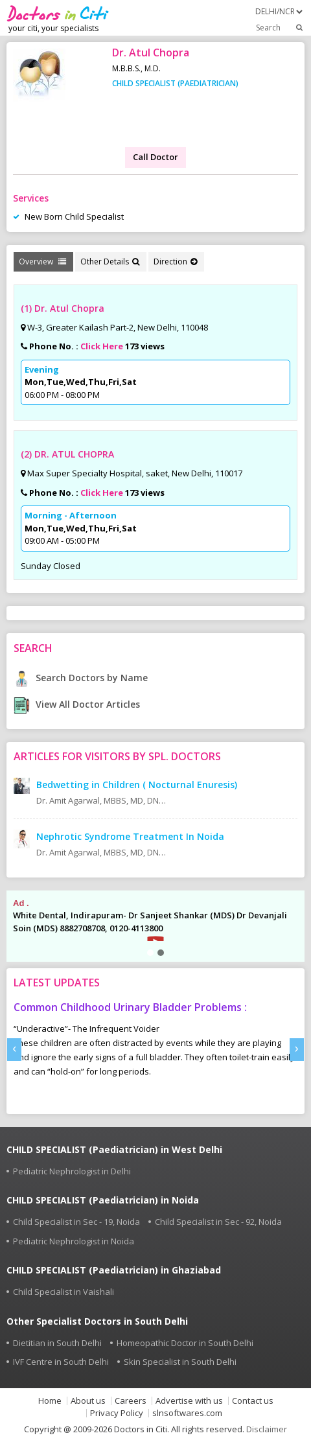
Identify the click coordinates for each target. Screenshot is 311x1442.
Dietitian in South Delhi (57, 1343)
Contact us (252, 1401)
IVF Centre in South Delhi (61, 1361)
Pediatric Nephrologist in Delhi (72, 1171)
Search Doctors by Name (81, 677)
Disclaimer (266, 1429)
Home (50, 1401)
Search (280, 27)
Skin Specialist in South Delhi (180, 1361)
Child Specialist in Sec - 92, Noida (218, 1221)
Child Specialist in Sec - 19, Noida (76, 1221)
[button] (150, 953)
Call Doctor (155, 157)
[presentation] (14, 1049)
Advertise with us (189, 1401)
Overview (42, 261)
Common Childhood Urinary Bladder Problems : (130, 1007)
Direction (175, 261)
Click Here (101, 346)
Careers (130, 1401)
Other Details (109, 261)
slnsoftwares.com (187, 1413)
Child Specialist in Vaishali (63, 1291)
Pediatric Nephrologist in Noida (73, 1241)
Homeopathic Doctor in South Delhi (185, 1343)
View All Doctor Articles (77, 704)
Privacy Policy (116, 1413)
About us (88, 1401)
